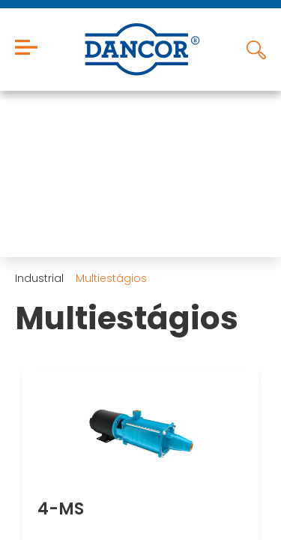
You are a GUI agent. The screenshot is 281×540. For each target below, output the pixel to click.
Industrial (39, 278)
